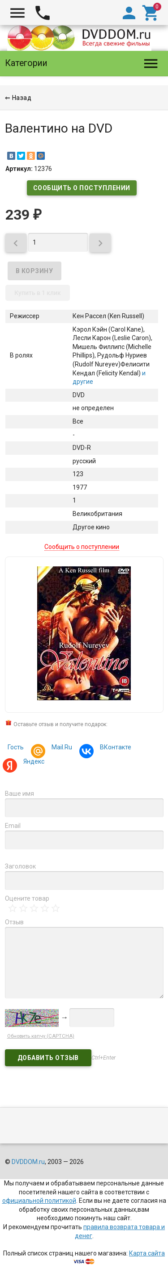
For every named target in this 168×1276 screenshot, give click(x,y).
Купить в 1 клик (37, 292)
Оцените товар (27, 898)
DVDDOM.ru (28, 1161)
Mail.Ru (60, 748)
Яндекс (32, 762)
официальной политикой (39, 1200)
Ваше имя (19, 793)
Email (13, 825)
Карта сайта (147, 1253)
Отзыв (14, 922)
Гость (16, 747)
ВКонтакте (114, 748)
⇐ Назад (18, 97)
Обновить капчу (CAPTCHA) (40, 1036)
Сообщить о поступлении (81, 187)
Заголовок (20, 866)
